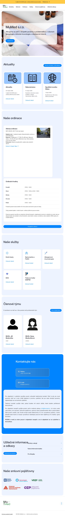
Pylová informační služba (35, 448)
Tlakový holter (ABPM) (30, 279)
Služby (31, 7)
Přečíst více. (45, 1)
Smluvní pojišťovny (40, 7)
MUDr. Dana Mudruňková (30, 337)
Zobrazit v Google (11, 146)
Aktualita (9, 87)
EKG (7, 278)
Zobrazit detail (10, 99)
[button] (43, 137)
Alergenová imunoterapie (49, 258)
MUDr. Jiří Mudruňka (9, 337)
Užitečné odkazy (51, 7)
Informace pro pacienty (10, 453)
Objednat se (10, 40)
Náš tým (18, 7)
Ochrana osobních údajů (7, 514)
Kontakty (11, 7)
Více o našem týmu (55, 310)
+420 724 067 (25, 373)
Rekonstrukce (30, 87)
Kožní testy (10, 257)
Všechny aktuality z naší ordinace (52, 65)
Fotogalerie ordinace (32, 226)
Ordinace (25, 7)
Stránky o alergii (32, 443)
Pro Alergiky (31, 454)
